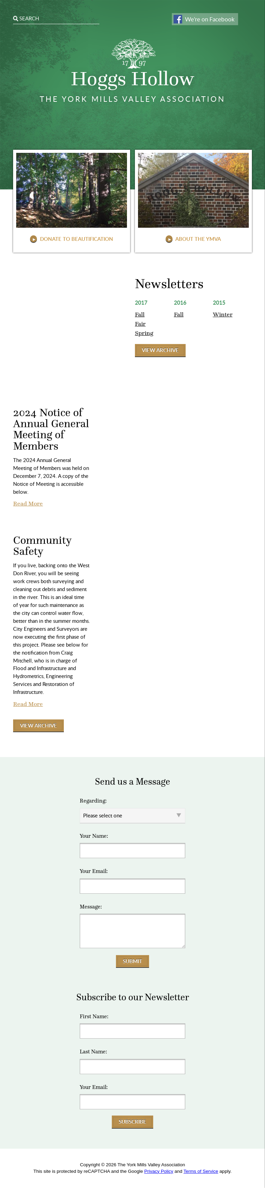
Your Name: (94, 836)
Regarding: (93, 800)
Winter (223, 314)
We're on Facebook (210, 19)
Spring (144, 333)
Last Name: (93, 1051)
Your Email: (94, 871)
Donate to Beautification (76, 239)
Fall (140, 314)
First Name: (94, 1016)
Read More (28, 503)
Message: (91, 906)
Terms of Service (201, 1171)
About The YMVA (197, 239)
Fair (140, 323)
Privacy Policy (158, 1171)
